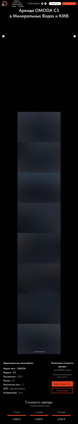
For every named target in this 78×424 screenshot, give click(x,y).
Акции (14, 6)
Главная (16, 1)
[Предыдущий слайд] (3, 36)
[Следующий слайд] (75, 36)
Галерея (21, 6)
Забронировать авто (62, 81)
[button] (55, 3)
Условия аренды (17, 4)
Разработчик (39, 417)
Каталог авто (17, 3)
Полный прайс (62, 88)
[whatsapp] (42, 3)
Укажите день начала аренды (34, 387)
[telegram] (45, 3)
